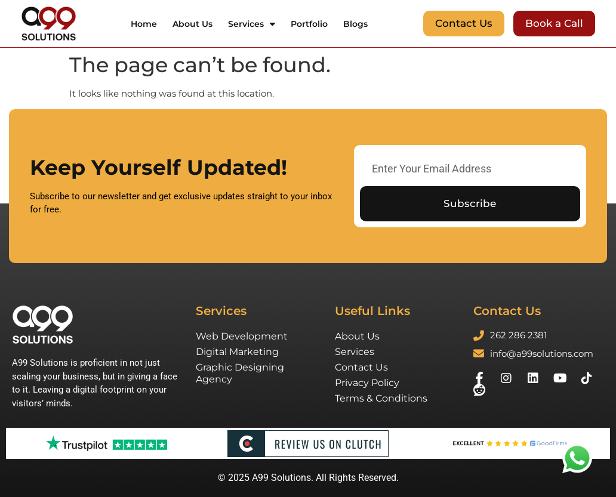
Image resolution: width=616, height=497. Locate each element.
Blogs (355, 23)
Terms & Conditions (381, 398)
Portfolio (309, 23)
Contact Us (361, 367)
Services (251, 24)
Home (144, 23)
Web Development (242, 336)
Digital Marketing (237, 351)
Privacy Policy (367, 382)
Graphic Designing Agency (240, 373)
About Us (192, 23)
